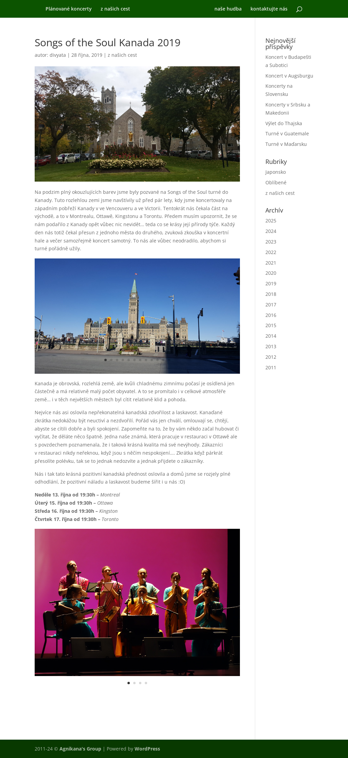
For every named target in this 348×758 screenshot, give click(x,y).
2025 (270, 220)
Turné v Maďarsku (286, 144)
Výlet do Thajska (283, 123)
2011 (270, 367)
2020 (270, 273)
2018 (270, 294)
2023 (270, 241)
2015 (270, 325)
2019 (270, 283)
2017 (270, 304)
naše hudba (231, 9)
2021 (270, 262)
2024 (270, 231)
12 (169, 360)
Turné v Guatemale (287, 133)
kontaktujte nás (272, 9)
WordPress (147, 748)
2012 (270, 357)
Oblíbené (275, 182)
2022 (270, 252)
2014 (270, 336)
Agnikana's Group (80, 748)
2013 (270, 346)
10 (157, 360)
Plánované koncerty (65, 9)
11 (163, 360)
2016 (270, 315)
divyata (58, 55)
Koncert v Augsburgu (289, 75)
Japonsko (275, 172)
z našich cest (111, 9)
